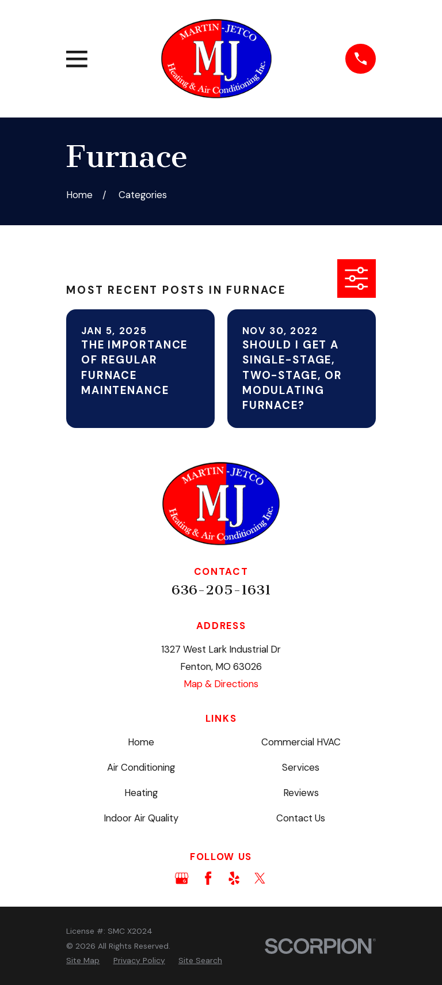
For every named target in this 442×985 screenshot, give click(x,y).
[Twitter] (259, 878)
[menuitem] (83, 960)
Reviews (301, 792)
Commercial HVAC (301, 742)
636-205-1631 (221, 590)
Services (300, 767)
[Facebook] (208, 878)
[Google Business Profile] (181, 878)
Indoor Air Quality (141, 818)
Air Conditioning (141, 767)
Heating (141, 792)
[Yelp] (234, 878)
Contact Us (300, 818)
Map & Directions (221, 683)
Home (141, 742)
